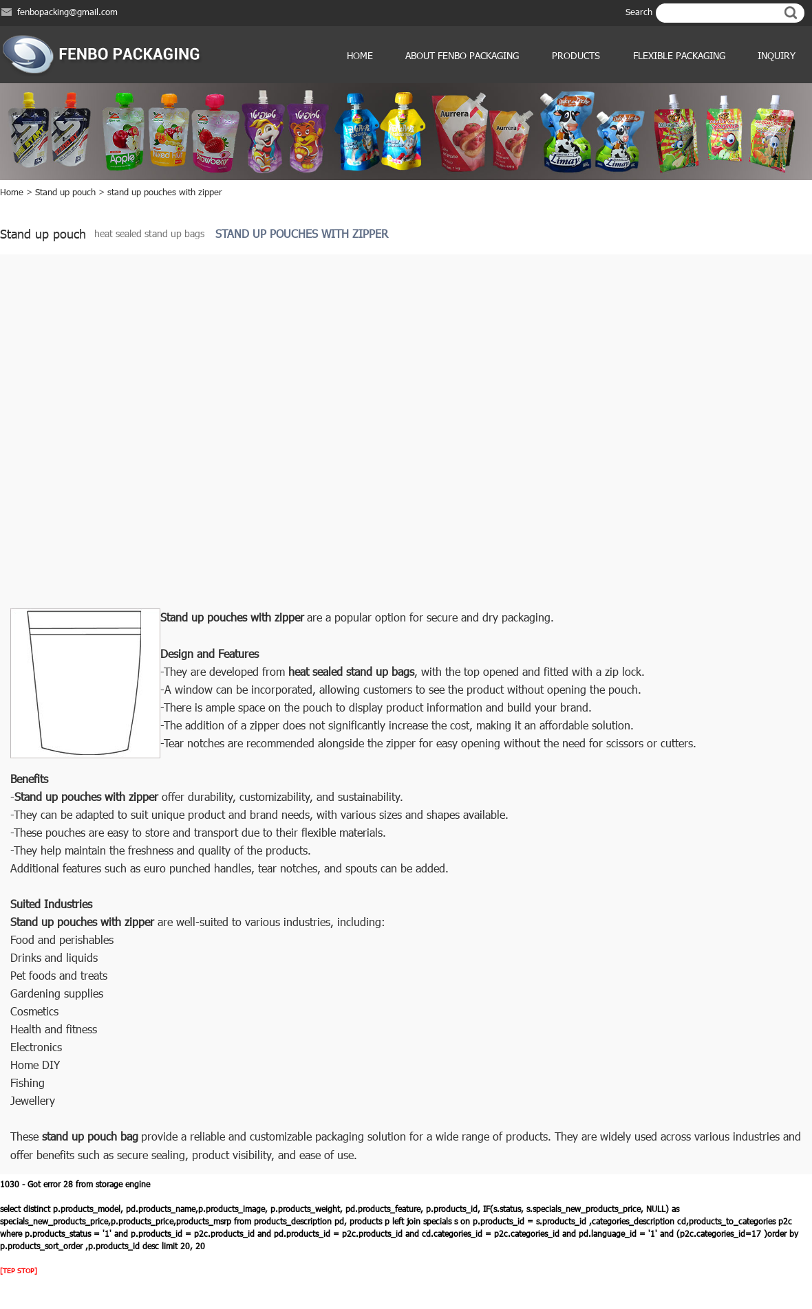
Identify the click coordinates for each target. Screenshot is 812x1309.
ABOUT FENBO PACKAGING (462, 55)
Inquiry (776, 55)
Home (360, 55)
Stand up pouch (65, 191)
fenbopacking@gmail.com (67, 11)
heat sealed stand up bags (149, 233)
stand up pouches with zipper (164, 191)
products (576, 55)
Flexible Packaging (679, 55)
